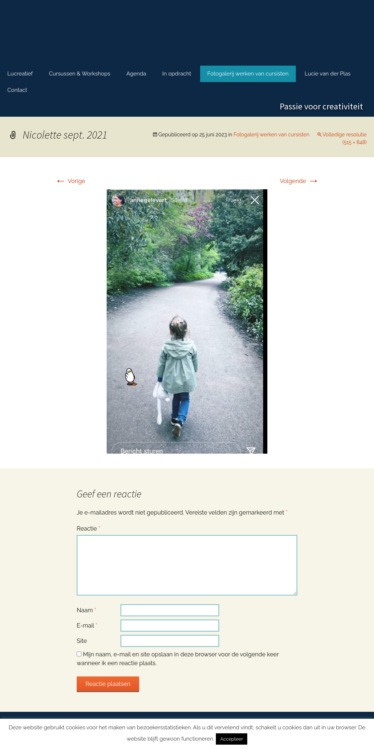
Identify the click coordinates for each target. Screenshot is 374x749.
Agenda (136, 73)
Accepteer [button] (231, 739)
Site (82, 640)
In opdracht (176, 73)
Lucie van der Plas (328, 73)
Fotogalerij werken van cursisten (248, 73)
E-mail (87, 625)
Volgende (299, 181)
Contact (17, 90)
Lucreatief (20, 73)
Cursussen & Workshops (79, 73)
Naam (86, 610)
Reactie (88, 528)
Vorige (70, 181)
